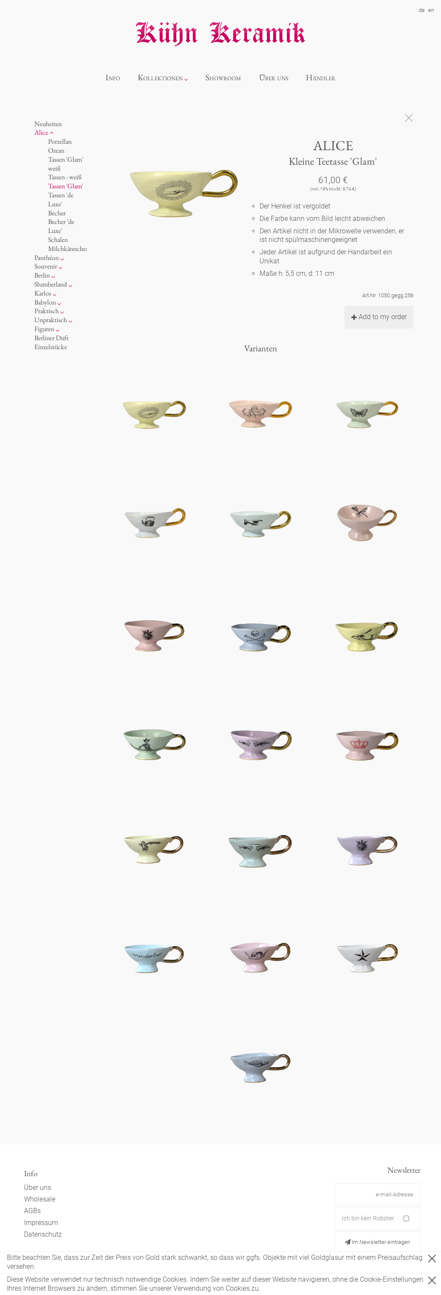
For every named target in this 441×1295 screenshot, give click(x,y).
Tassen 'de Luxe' (60, 199)
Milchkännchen (68, 248)
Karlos (42, 293)
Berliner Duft (51, 337)
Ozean (56, 150)
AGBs (32, 1211)
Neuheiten (48, 123)
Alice (41, 132)
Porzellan (60, 141)
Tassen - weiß (65, 176)
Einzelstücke (50, 346)
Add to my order (379, 317)
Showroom (223, 77)
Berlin (42, 275)
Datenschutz (43, 1234)
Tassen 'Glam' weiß (65, 164)
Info (113, 77)
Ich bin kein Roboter (368, 1218)
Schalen (58, 239)
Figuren (44, 328)
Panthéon (46, 257)
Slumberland (50, 284)
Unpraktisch (50, 319)
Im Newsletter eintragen (377, 1242)
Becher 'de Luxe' (61, 226)
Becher (57, 212)
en (431, 10)
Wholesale (39, 1199)
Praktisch (46, 310)
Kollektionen (160, 77)
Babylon (45, 302)
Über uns (273, 77)
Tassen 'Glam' (65, 185)
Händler (320, 77)
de (422, 10)
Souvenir (45, 266)
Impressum (41, 1223)
